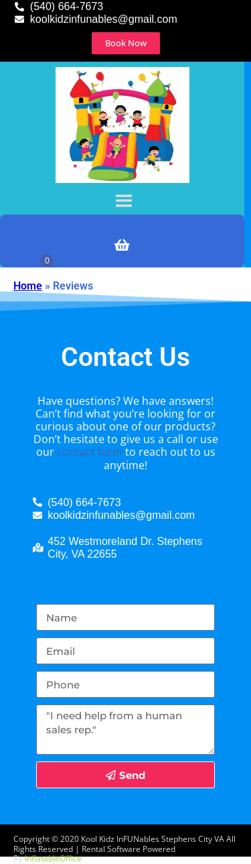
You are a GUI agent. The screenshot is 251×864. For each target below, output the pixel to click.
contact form (89, 451)
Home (27, 286)
